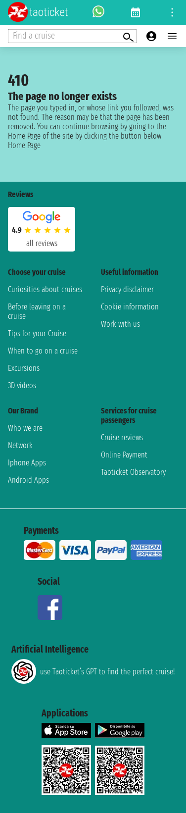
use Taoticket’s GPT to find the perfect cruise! (93, 671)
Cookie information (130, 306)
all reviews (41, 243)
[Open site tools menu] (172, 12)
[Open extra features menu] (72, 36)
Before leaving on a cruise (37, 311)
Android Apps (28, 480)
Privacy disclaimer (127, 289)
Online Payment (124, 454)
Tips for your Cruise (37, 333)
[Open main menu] (172, 36)
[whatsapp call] (98, 12)
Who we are (25, 428)
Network (20, 445)
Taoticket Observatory (133, 472)
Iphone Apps (27, 462)
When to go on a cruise (43, 351)
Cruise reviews (122, 437)
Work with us (120, 324)
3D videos (22, 385)
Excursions (24, 368)
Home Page (24, 145)
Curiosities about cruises (45, 289)
